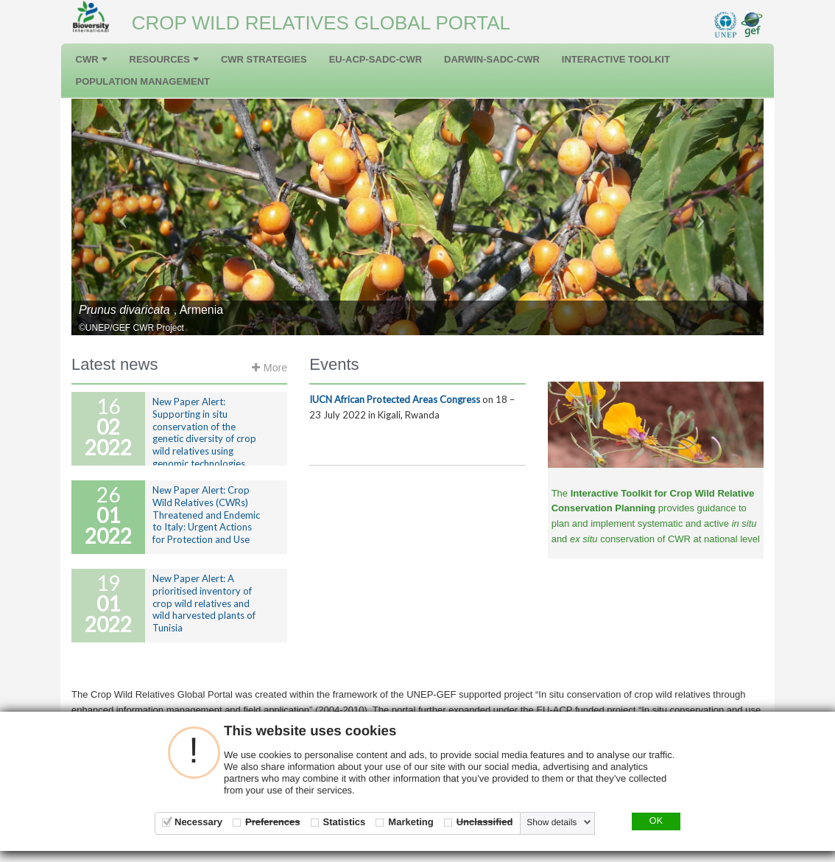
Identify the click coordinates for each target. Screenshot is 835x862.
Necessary (198, 821)
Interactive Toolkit (616, 59)
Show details (551, 822)
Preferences (272, 821)
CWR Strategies (264, 59)
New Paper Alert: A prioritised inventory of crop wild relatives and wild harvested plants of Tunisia (204, 603)
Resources (164, 59)
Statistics (344, 821)
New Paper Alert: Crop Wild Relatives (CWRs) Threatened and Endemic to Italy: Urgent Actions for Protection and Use (206, 515)
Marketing (410, 821)
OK (656, 821)
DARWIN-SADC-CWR (492, 59)
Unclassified (485, 821)
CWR (92, 59)
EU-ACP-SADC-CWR (375, 59)
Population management (143, 81)
